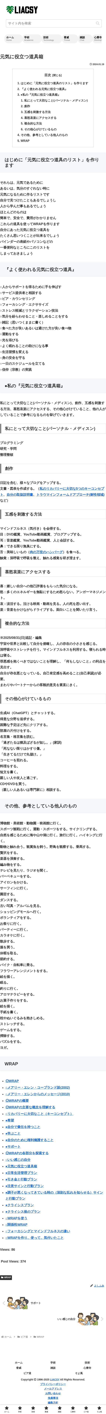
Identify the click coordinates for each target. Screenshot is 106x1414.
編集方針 (53, 1404)
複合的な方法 (33, 124)
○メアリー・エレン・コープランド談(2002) (38, 1089)
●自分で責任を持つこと (23, 1128)
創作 (27, 107)
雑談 (53, 1369)
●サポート (13, 1148)
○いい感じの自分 (18, 1161)
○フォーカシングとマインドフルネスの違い (38, 1233)
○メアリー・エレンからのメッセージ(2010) (38, 1096)
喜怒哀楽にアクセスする (40, 118)
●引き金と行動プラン (21, 1181)
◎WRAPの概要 (17, 1102)
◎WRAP (12, 1082)
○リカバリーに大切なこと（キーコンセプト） (40, 1115)
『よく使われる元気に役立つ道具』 (44, 89)
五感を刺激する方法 (37, 112)
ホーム (19, 1364)
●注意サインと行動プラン (25, 1187)
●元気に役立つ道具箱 (21, 1168)
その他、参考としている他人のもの (44, 136)
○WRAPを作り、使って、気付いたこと (35, 1239)
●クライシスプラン (20, 1206)
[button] (97, 23)
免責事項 (53, 1399)
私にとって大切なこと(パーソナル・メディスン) (56, 101)
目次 (47, 75)
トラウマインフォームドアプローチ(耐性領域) (70, 496)
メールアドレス (53, 1390)
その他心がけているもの (40, 130)
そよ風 (79, 1374)
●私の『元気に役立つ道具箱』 (41, 95)
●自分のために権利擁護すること (30, 1142)
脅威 (18, 1369)
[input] (54, 23)
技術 (87, 1364)
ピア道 (27, 1374)
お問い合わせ (53, 1395)
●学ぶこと (13, 1135)
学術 (53, 1364)
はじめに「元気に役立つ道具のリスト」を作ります (54, 83)
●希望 (10, 1122)
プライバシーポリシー (53, 1385)
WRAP (25, 142)
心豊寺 (87, 1369)
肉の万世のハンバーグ (46, 554)
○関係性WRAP (17, 1226)
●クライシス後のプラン (23, 1213)
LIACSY (54, 1381)
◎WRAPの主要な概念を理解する (30, 1109)
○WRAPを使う (17, 1220)
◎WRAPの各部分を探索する (27, 1155)
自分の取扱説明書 (20, 496)
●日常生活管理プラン (21, 1174)
